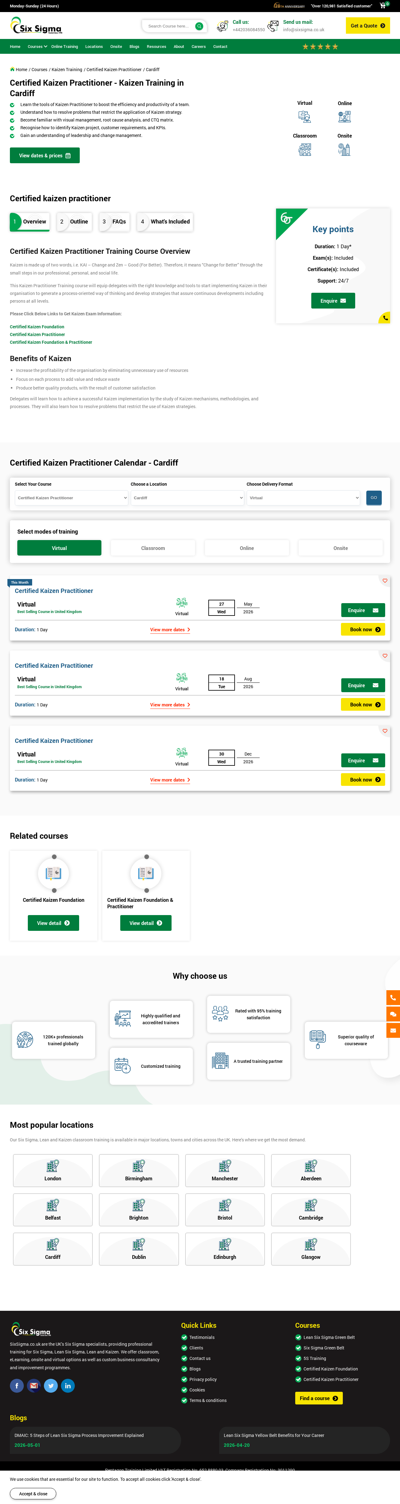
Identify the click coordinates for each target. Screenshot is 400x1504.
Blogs (195, 1369)
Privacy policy (203, 1379)
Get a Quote (368, 25)
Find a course (319, 1398)
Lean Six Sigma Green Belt (329, 1337)
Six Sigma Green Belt (324, 1348)
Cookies (197, 1390)
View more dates (170, 629)
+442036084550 (249, 29)
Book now (365, 629)
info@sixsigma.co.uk (303, 29)
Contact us (200, 1358)
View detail (53, 923)
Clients (196, 1348)
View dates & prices (44, 155)
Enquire (333, 300)
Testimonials (202, 1337)
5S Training (315, 1358)
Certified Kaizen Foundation (37, 327)
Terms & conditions (208, 1400)
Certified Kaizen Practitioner (37, 334)
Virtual (26, 604)
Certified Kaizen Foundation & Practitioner (51, 342)
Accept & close (33, 1494)
